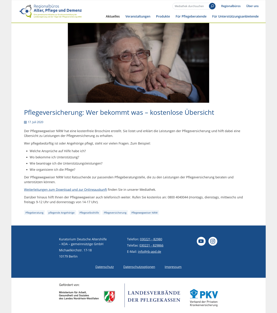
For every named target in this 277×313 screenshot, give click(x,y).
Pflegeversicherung (115, 212)
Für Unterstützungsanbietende (235, 16)
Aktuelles (113, 16)
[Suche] (193, 6)
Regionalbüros (231, 6)
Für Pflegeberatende (191, 16)
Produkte (163, 16)
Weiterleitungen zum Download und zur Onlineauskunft (65, 189)
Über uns (252, 6)
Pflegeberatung (34, 212)
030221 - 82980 (151, 239)
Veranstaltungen (137, 16)
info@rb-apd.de (149, 251)
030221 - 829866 (151, 245)
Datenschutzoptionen (139, 267)
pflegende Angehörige (61, 212)
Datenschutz (104, 267)
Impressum (173, 267)
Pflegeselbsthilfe (89, 212)
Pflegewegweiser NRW (144, 212)
